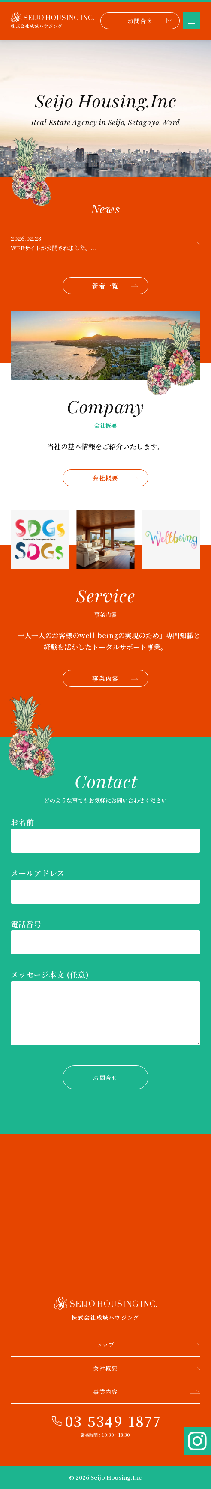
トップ (148, 1344)
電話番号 (26, 923)
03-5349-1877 (113, 1421)
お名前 (22, 821)
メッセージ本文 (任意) (50, 974)
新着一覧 (115, 285)
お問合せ (150, 21)
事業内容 (115, 678)
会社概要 (115, 478)
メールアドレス (37, 872)
